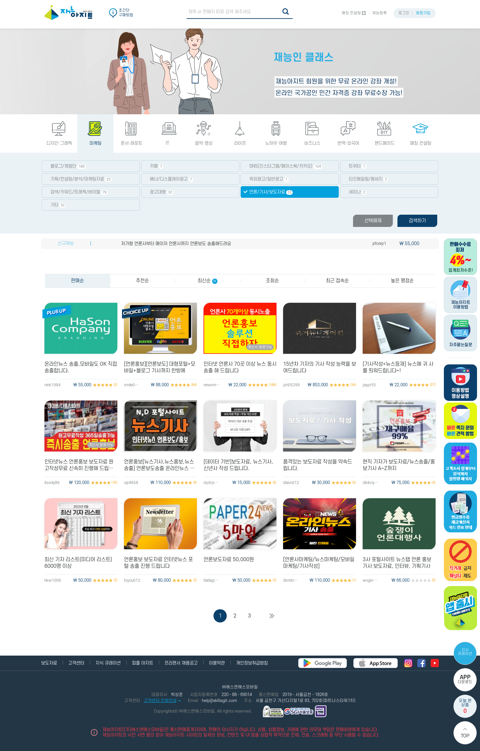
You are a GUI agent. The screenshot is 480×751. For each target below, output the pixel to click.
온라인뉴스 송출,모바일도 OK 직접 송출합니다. (80, 367)
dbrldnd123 (291, 580)
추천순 (142, 281)
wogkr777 (371, 580)
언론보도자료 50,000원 (229, 560)
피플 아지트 (142, 663)
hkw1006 (52, 580)
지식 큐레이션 (465, 652)
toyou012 (132, 580)
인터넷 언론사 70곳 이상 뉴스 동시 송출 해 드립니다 (240, 367)
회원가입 (423, 13)
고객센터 (76, 663)
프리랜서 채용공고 (181, 663)
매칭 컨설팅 (351, 13)
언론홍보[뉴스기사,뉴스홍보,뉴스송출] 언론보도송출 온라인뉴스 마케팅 (159, 465)
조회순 (272, 281)
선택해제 (373, 221)
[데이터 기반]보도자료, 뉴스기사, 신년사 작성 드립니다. (238, 465)
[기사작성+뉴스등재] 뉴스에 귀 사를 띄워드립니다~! (398, 367)
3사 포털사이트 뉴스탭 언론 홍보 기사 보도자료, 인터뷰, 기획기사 (397, 563)
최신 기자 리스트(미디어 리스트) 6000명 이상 (78, 563)
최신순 (207, 281)
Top (465, 736)
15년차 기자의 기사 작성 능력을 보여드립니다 (319, 367)
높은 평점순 (402, 281)
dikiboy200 (371, 483)
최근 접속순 (337, 281)
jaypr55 (369, 385)
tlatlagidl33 (212, 580)
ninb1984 (52, 385)
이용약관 (217, 663)
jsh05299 (291, 385)
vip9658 (131, 483)
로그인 (403, 13)
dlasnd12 (291, 483)
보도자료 (49, 663)
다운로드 (465, 679)
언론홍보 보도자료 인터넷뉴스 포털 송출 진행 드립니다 (158, 563)
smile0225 (132, 385)
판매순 (77, 281)
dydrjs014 (212, 483)
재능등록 (379, 13)
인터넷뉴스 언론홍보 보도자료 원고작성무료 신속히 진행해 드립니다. (78, 465)
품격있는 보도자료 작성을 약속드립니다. (317, 465)
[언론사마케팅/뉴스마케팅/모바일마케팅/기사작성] (318, 563)
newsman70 (212, 385)
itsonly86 (52, 483)
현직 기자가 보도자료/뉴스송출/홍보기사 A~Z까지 (399, 465)
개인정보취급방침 (252, 663)
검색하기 (417, 221)
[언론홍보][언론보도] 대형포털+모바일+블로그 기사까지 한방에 (159, 367)
